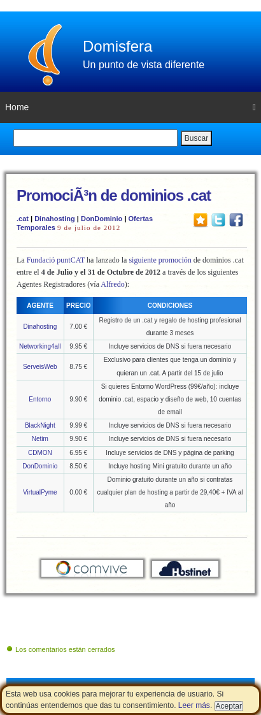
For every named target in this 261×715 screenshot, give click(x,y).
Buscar (196, 138)
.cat (23, 218)
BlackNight (40, 425)
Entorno (40, 399)
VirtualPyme (40, 492)
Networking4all (40, 346)
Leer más (194, 705)
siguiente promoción (160, 260)
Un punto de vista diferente (143, 64)
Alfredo (112, 284)
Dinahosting (54, 218)
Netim (40, 438)
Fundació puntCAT (56, 260)
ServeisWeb (40, 366)
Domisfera (117, 46)
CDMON (40, 452)
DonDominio (101, 218)
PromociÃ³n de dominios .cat (114, 195)
